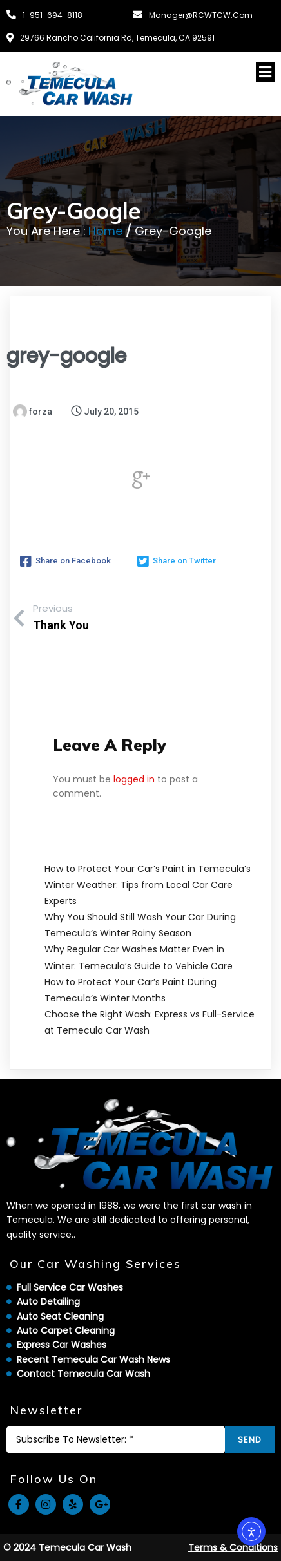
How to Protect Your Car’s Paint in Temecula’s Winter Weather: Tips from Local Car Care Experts (147, 884)
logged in (134, 779)
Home (105, 231)
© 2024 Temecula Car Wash (67, 1547)
